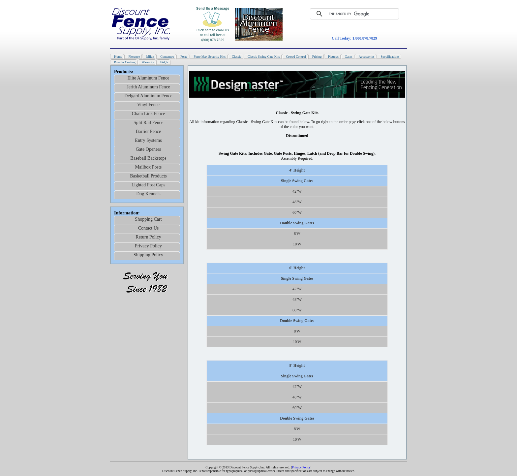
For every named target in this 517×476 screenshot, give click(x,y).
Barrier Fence (148, 131)
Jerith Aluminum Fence (148, 86)
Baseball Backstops (148, 158)
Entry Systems (148, 140)
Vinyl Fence (148, 104)
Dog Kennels (148, 193)
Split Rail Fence (148, 122)
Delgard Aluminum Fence (148, 95)
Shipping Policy (148, 254)
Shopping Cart (148, 219)
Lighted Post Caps (149, 184)
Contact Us (148, 228)
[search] (349, 14)
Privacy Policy (148, 245)
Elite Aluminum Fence (148, 78)
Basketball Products (148, 176)
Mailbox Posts (148, 167)
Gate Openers (148, 149)
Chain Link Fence (148, 113)
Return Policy (148, 237)
